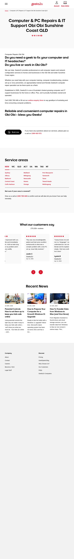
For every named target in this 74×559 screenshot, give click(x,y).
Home (6, 10)
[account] (56, 4)
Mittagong (27, 175)
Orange (26, 184)
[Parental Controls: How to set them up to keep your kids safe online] (14, 298)
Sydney (7, 173)
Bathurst (8, 178)
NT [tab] (47, 166)
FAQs (40, 370)
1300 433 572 (36, 133)
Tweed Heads (47, 181)
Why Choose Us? (44, 364)
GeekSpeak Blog (44, 360)
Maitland (27, 173)
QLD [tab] (19, 166)
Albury (7, 175)
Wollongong (46, 184)
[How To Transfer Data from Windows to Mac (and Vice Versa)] (59, 298)
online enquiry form (35, 100)
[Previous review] (33, 272)
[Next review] (41, 272)
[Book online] (65, 4)
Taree (44, 178)
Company (8, 353)
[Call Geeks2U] (13, 132)
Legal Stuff (8, 370)
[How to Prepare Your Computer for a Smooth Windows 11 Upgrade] (37, 298)
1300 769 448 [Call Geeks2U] (22, 196)
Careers (7, 364)
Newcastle (27, 178)
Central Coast (9, 181)
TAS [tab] (42, 166)
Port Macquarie (47, 173)
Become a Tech (9, 367)
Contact (7, 360)
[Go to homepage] (37, 4)
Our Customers (43, 367)
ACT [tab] (25, 166)
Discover (41, 353)
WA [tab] (36, 166)
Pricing (41, 357)
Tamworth (45, 175)
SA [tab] (31, 166)
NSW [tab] (7, 166)
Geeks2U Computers (45, 373)
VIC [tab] (13, 166)
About (7, 357)
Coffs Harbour (10, 184)
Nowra (26, 181)
